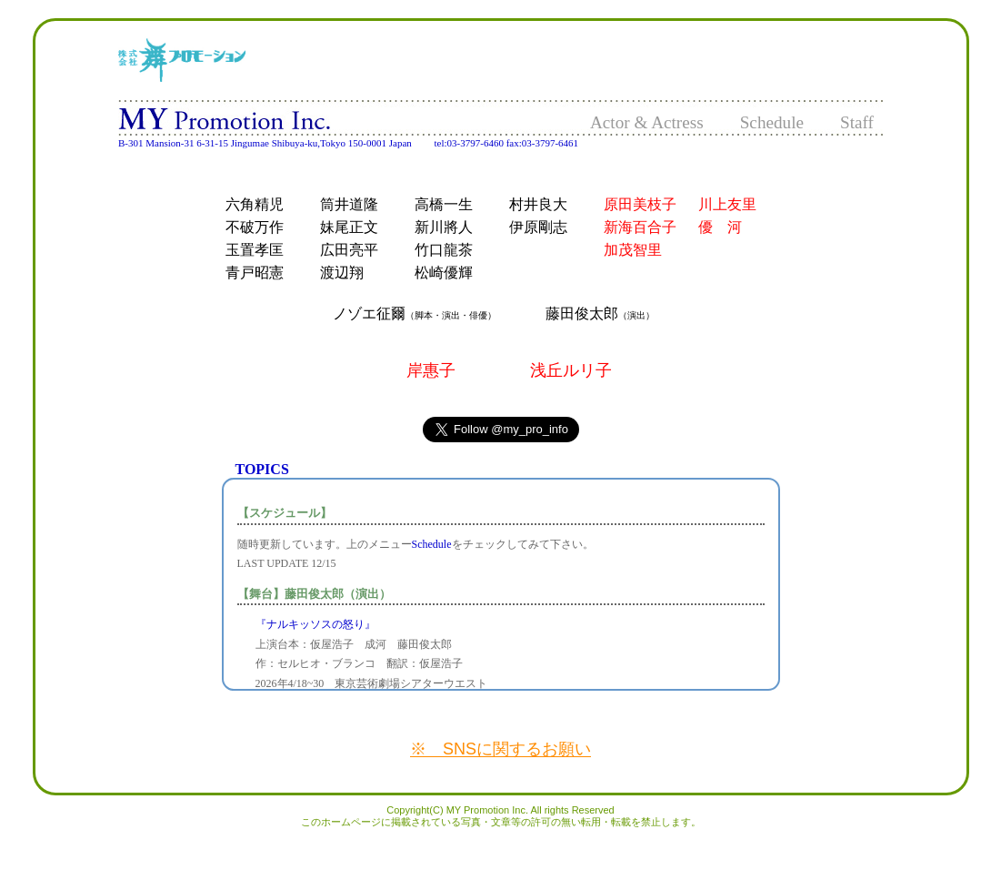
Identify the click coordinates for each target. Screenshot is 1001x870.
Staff (857, 122)
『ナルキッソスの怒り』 (315, 624)
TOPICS (262, 469)
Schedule (772, 122)
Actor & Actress (647, 122)
